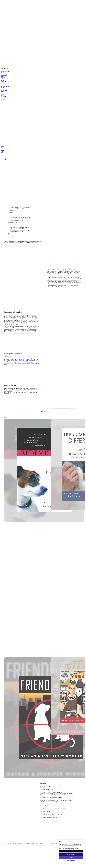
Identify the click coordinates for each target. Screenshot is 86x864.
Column (2, 72)
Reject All (71, 851)
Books (2, 73)
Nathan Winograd (5, 71)
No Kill (2, 76)
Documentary (4, 75)
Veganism (3, 77)
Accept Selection (70, 854)
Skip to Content (4, 68)
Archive (2, 79)
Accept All (71, 857)
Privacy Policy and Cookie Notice (68, 848)
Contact (2, 80)
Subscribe (3, 81)
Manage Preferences (71, 860)
